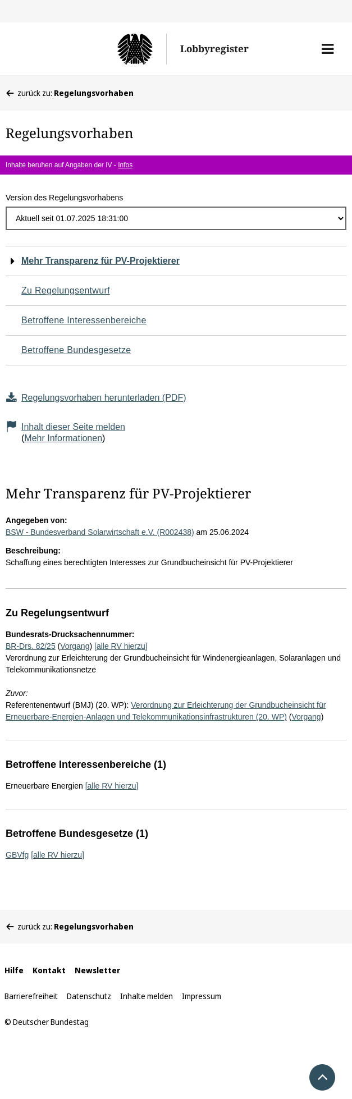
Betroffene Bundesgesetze (76, 350)
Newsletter (97, 970)
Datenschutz (89, 996)
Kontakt (49, 970)
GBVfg (17, 854)
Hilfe (14, 970)
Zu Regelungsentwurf (65, 290)
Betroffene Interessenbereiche (84, 320)
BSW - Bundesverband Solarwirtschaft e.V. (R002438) (100, 532)
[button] (327, 49)
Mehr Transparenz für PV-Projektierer (100, 260)
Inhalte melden (146, 996)
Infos (125, 165)
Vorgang (74, 646)
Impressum (201, 996)
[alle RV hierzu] (121, 646)
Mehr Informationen (63, 438)
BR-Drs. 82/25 (31, 646)
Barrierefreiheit (31, 996)
